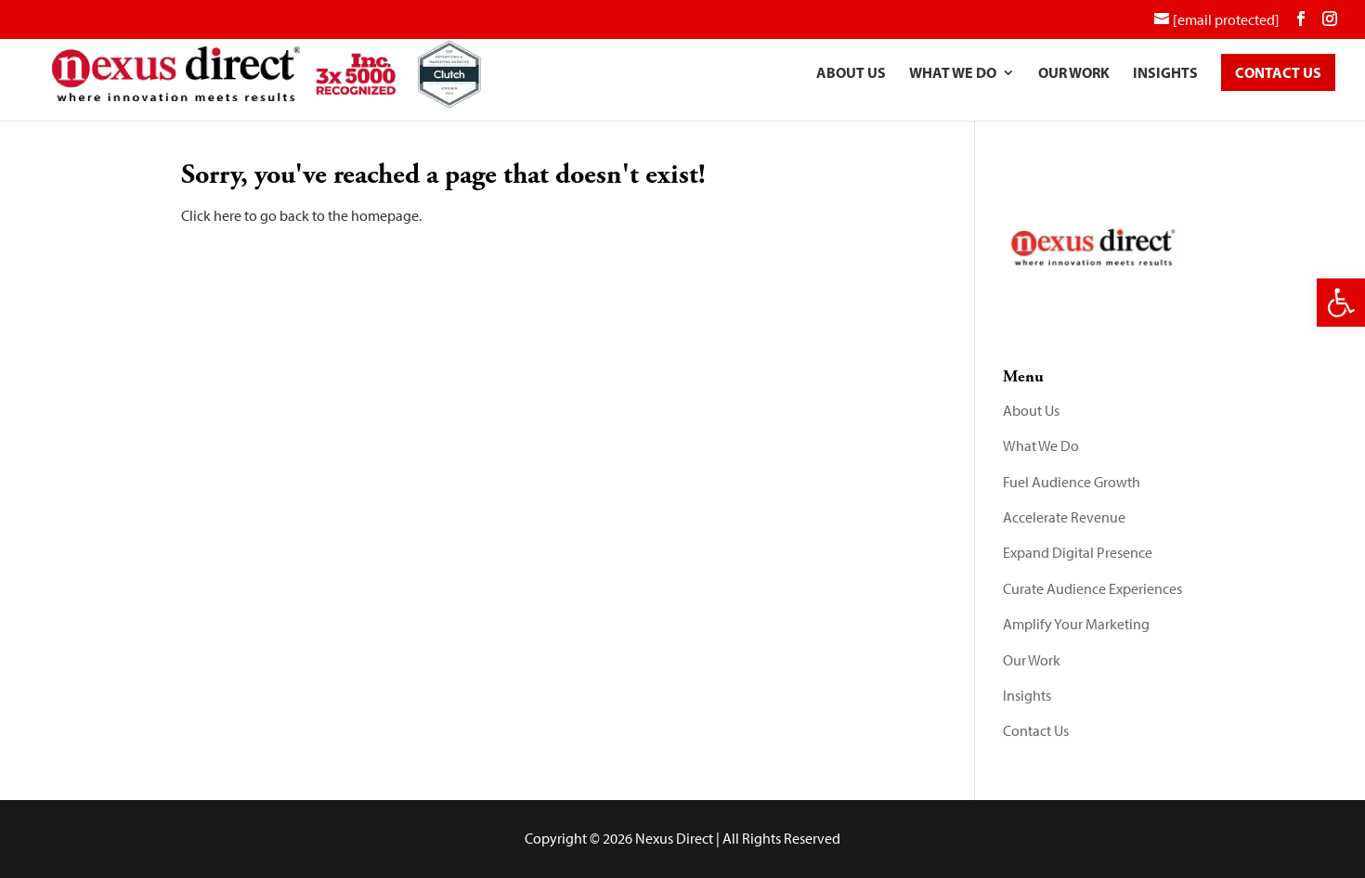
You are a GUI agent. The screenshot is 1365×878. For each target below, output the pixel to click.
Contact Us (1036, 731)
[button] (1341, 302)
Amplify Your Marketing (1076, 624)
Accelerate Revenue (1064, 517)
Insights (1165, 77)
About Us (851, 77)
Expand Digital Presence (1077, 553)
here (227, 216)
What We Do (952, 77)
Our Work (1074, 77)
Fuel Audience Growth (1071, 482)
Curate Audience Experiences (1092, 589)
